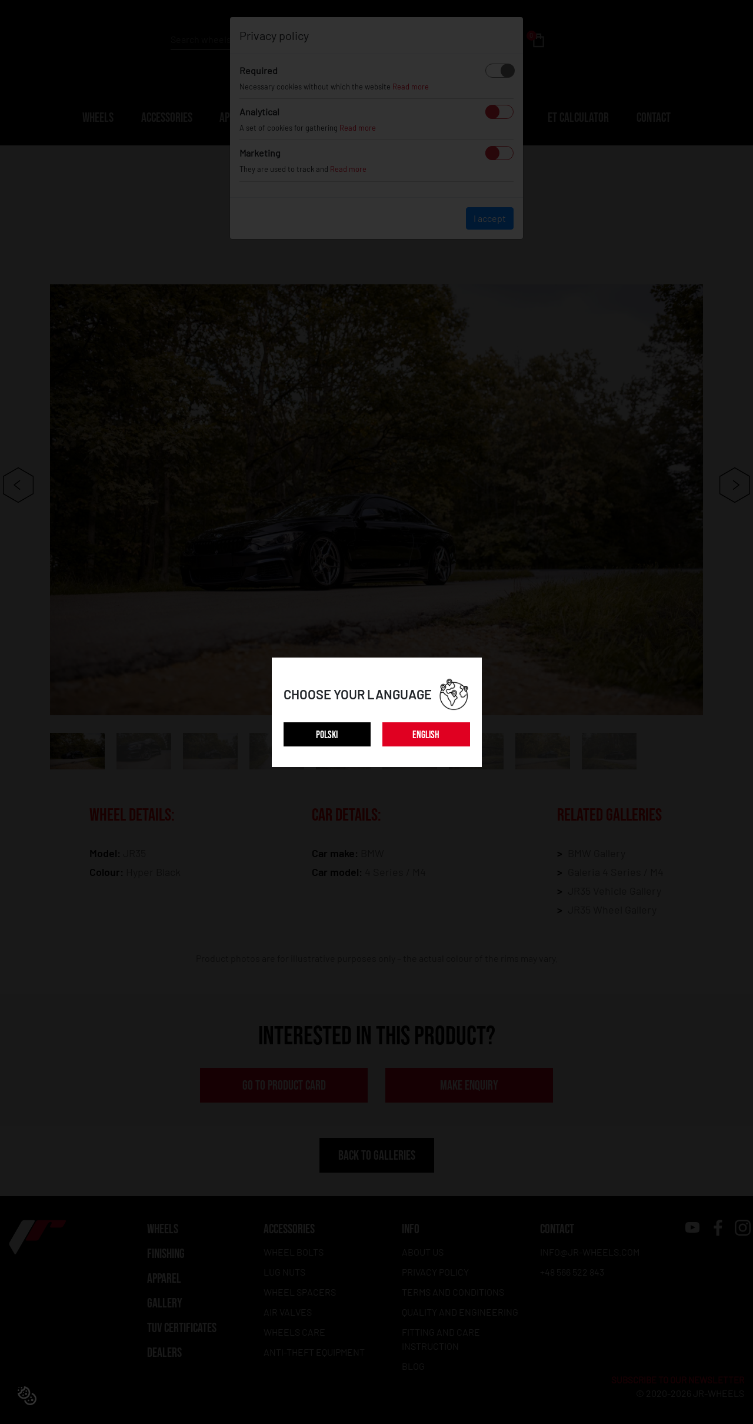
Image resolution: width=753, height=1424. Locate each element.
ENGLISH (425, 735)
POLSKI (327, 735)
